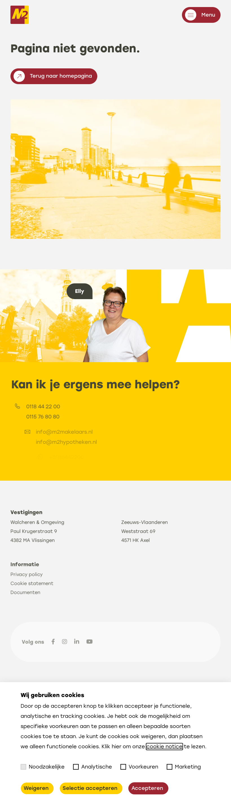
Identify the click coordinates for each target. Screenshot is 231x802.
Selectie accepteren (90, 788)
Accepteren (147, 788)
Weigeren (36, 788)
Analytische (92, 767)
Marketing (184, 767)
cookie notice (164, 746)
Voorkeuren (139, 767)
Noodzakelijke (43, 767)
